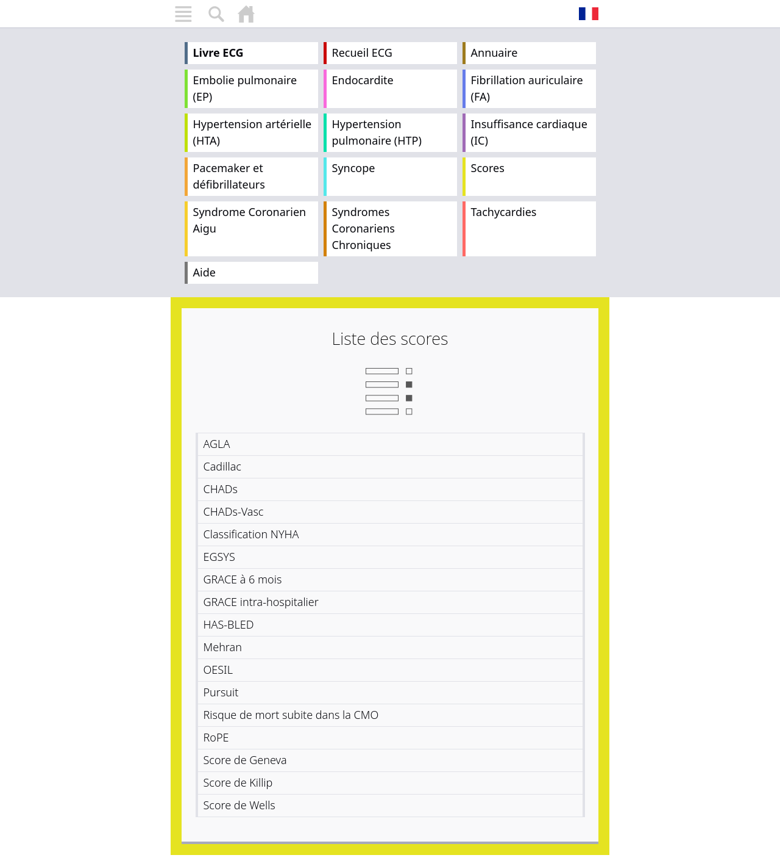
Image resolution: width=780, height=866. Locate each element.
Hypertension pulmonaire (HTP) (377, 132)
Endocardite (363, 80)
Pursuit (221, 692)
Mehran (223, 647)
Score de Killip (238, 782)
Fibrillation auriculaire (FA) (527, 88)
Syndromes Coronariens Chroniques (363, 228)
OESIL (218, 669)
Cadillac (222, 466)
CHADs (221, 489)
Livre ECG (218, 52)
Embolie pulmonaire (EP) (245, 88)
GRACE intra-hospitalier (261, 601)
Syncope (353, 168)
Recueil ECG (362, 52)
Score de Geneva (245, 759)
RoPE (216, 737)
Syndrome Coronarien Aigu (250, 220)
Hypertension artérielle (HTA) (252, 132)
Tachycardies (504, 211)
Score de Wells (239, 805)
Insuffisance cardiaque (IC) (529, 132)
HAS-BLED (229, 624)
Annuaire (494, 52)
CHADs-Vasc (234, 511)
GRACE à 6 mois (243, 579)
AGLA (217, 443)
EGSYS (219, 556)
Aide (204, 272)
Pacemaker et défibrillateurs (229, 176)
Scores (488, 168)
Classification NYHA (251, 534)
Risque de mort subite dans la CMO (291, 714)
